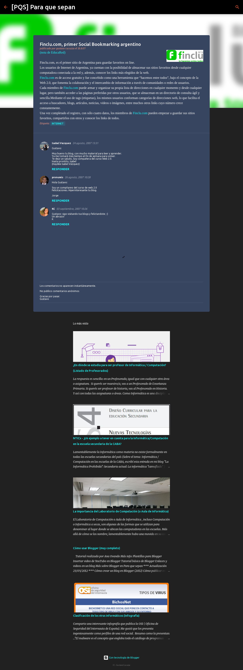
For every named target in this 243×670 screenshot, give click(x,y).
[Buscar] (81, 7)
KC (53, 209)
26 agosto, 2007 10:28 (77, 177)
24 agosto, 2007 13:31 (85, 143)
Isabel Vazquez (61, 143)
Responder (60, 169)
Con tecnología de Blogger (121, 657)
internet (58, 123)
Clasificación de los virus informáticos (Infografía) (106, 615)
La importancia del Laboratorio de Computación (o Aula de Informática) (121, 511)
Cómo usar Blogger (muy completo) (96, 548)
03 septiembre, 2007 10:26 (72, 208)
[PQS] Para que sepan (43, 7)
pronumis (57, 177)
